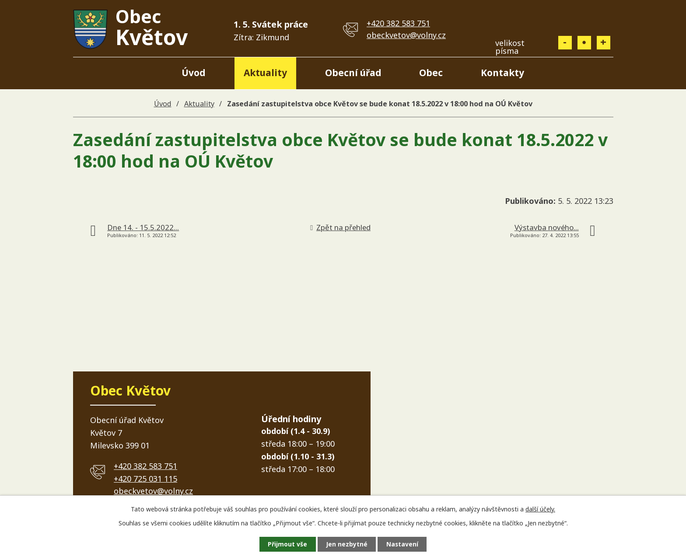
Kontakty (502, 72)
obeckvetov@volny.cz (406, 35)
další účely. (540, 508)
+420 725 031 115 (145, 478)
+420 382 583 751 (398, 23)
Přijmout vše (286, 544)
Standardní (584, 42)
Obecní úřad (353, 72)
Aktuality (265, 72)
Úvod (194, 72)
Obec (431, 72)
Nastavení (404, 544)
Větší (603, 42)
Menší (565, 42)
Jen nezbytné (347, 544)
